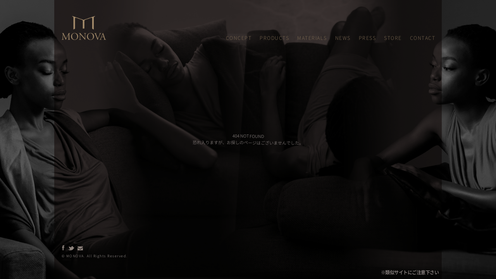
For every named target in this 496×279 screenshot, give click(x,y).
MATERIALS (312, 37)
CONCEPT (239, 37)
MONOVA (70, 19)
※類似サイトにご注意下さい (410, 272)
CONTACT (423, 37)
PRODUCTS (274, 37)
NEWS (343, 37)
